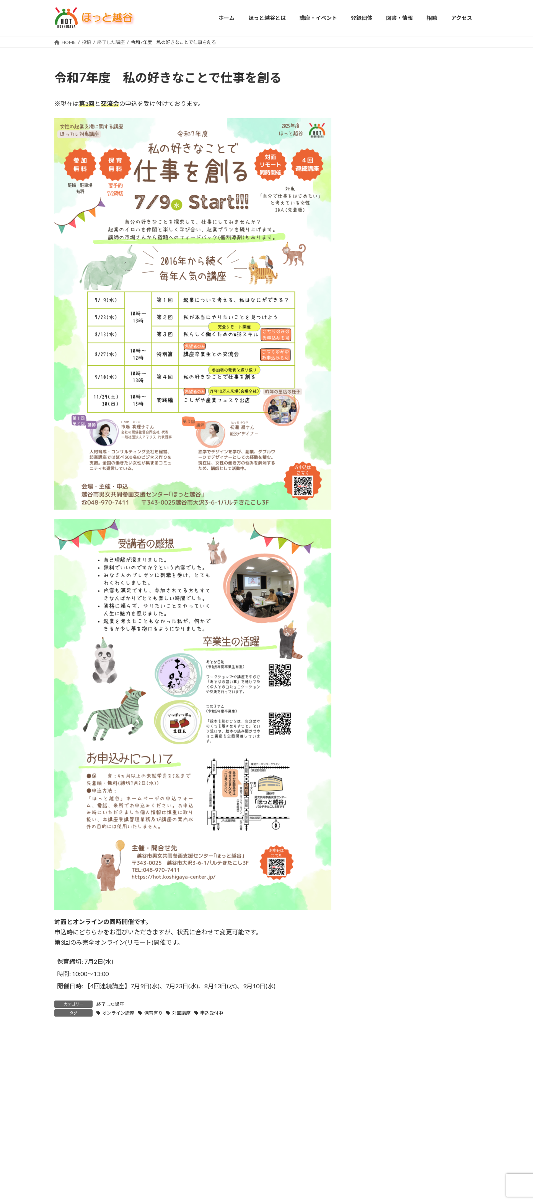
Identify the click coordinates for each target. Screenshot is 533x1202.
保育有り (153, 1013)
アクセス (289, 1067)
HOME (69, 1067)
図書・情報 (229, 1067)
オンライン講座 (118, 1013)
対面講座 (181, 1013)
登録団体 (194, 1067)
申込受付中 (211, 1013)
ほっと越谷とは (107, 1067)
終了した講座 (110, 1004)
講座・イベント (154, 1067)
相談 (260, 1067)
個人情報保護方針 (331, 1067)
